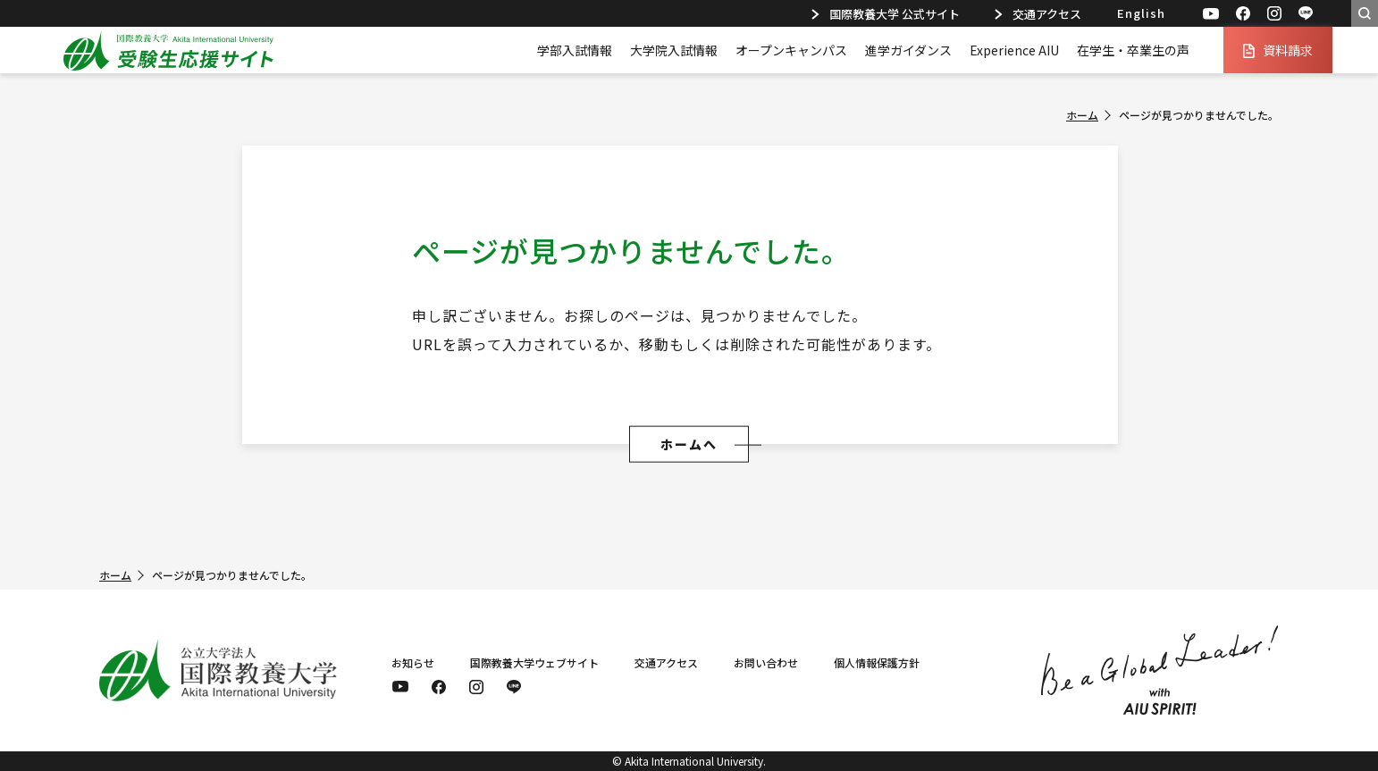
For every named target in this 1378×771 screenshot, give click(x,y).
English (1141, 12)
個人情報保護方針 (877, 662)
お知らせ (412, 662)
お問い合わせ (766, 662)
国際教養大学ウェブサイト (534, 662)
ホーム (1082, 114)
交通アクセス (1038, 13)
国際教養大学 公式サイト (885, 13)
